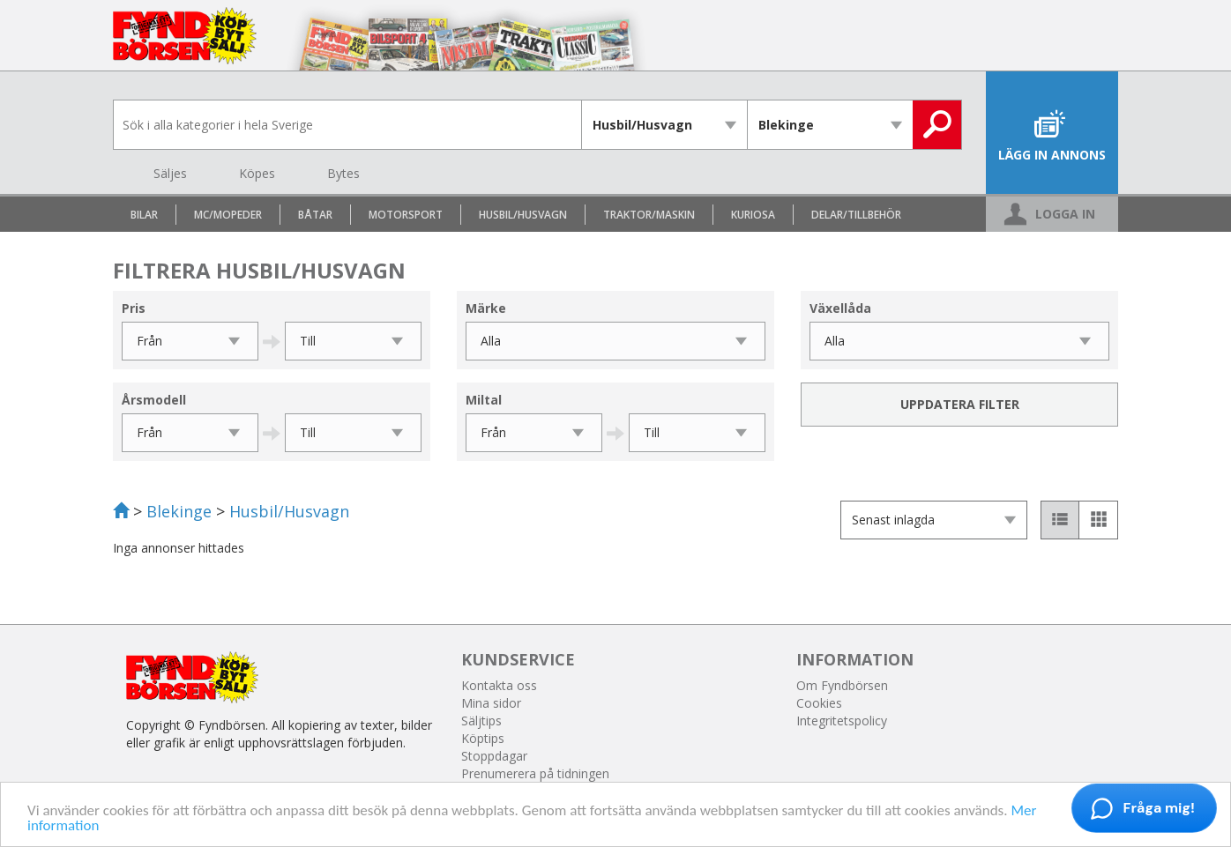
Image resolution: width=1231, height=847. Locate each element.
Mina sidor (491, 703)
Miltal (484, 399)
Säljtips (481, 720)
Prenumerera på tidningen (535, 773)
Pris (133, 308)
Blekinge (179, 511)
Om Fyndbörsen (842, 685)
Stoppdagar (494, 755)
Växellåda (840, 308)
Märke (486, 308)
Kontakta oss (499, 685)
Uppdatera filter (959, 404)
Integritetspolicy (841, 720)
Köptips (482, 738)
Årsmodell (154, 399)
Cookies (819, 703)
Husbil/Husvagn (289, 511)
